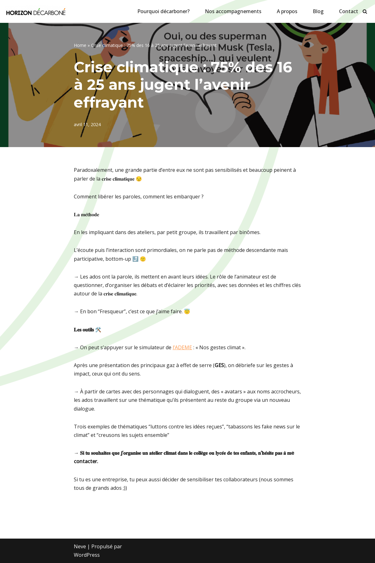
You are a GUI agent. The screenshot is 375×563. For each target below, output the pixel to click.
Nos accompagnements (233, 11)
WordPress (87, 554)
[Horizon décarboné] (36, 11)
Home (80, 45)
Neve (80, 546)
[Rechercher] (364, 11)
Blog (318, 11)
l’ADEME (182, 347)
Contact (348, 11)
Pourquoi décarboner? (163, 11)
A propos (287, 11)
